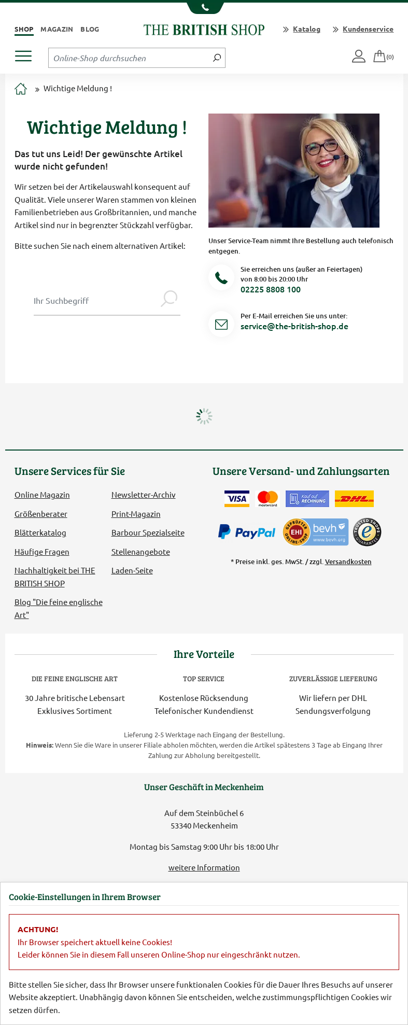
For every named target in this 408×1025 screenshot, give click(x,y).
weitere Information (204, 867)
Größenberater (41, 513)
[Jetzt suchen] (217, 57)
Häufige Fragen (42, 551)
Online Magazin (42, 494)
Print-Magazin (136, 513)
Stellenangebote (140, 551)
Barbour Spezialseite (148, 532)
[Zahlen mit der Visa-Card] (236, 498)
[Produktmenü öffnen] (27, 53)
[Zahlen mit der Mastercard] (267, 498)
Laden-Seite (132, 570)
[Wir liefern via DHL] (354, 498)
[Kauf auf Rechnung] (307, 498)
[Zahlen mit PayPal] (249, 532)
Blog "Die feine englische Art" (59, 608)
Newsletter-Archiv (143, 494)
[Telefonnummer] (221, 279)
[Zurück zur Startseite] (204, 28)
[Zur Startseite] (21, 89)
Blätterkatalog (40, 532)
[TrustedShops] (367, 532)
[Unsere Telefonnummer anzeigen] (204, 8)
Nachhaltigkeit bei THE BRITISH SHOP (55, 576)
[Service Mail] (221, 326)
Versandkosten (348, 561)
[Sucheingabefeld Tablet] (129, 57)
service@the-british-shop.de (294, 325)
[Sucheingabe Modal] (95, 300)
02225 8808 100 (271, 288)
